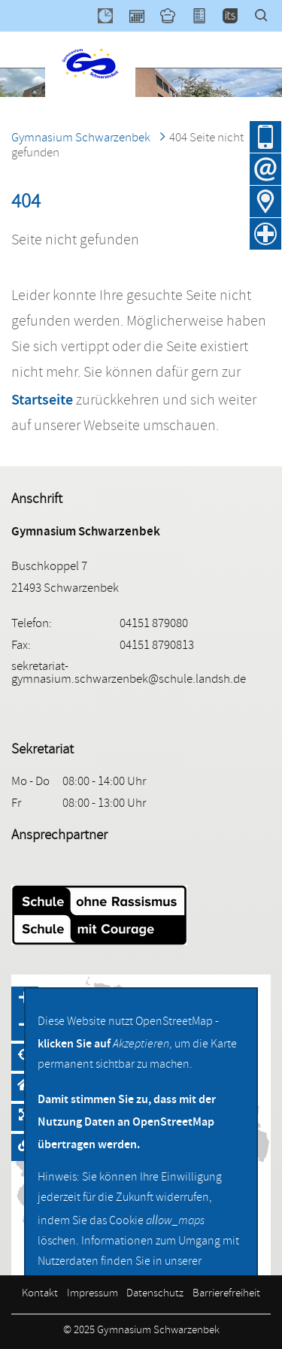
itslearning (237, 16)
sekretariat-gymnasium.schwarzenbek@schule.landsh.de (128, 674)
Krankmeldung (265, 233)
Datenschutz (154, 1294)
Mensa (174, 16)
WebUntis (112, 16)
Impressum (92, 1294)
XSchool (206, 16)
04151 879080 (265, 136)
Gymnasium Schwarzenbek (80, 138)
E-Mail (265, 169)
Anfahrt (265, 201)
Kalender (143, 16)
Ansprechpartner (59, 836)
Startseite (42, 399)
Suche (268, 16)
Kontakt (40, 1294)
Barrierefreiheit (226, 1294)
